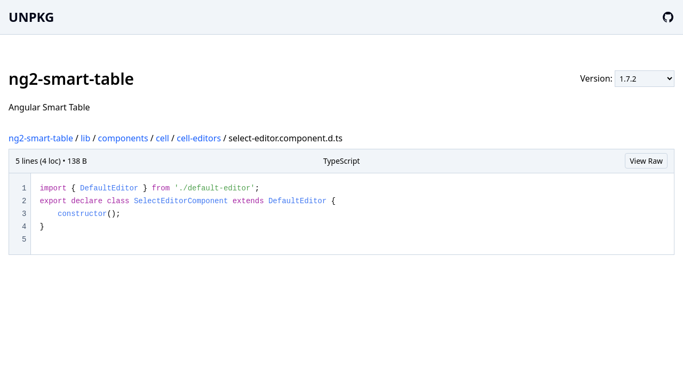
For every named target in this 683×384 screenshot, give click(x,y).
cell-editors (199, 138)
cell (162, 138)
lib (85, 138)
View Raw (646, 161)
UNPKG (31, 17)
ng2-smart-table (41, 138)
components (123, 138)
